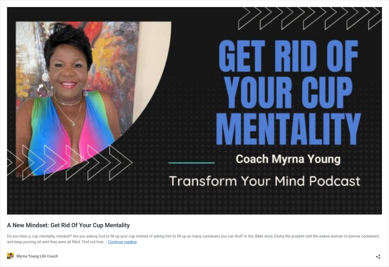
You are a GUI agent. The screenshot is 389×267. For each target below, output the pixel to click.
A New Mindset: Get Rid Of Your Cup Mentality (69, 225)
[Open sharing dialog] (378, 255)
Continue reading (122, 242)
